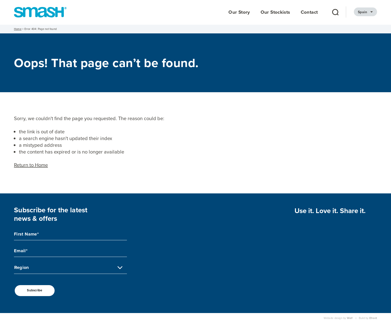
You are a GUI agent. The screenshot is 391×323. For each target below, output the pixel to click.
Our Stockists (275, 12)
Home (17, 29)
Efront (373, 318)
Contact (309, 12)
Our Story (239, 12)
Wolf (350, 318)
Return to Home (31, 165)
